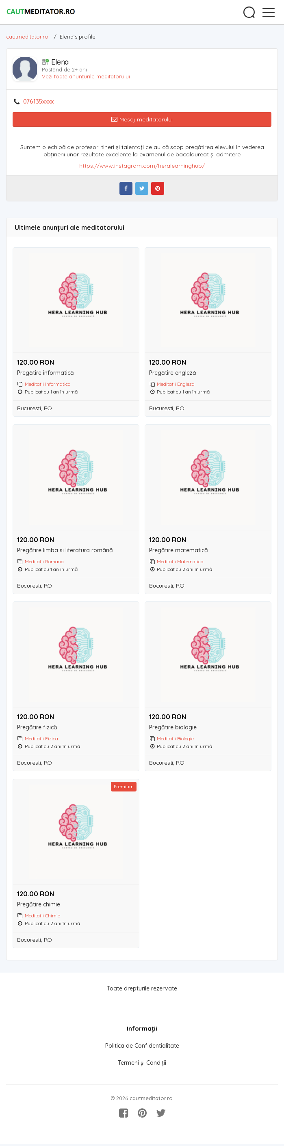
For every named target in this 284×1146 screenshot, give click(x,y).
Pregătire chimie (38, 906)
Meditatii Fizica (41, 739)
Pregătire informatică (45, 373)
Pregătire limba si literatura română (65, 550)
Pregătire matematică (178, 550)
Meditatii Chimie (42, 917)
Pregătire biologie (173, 728)
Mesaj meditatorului (142, 119)
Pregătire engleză (172, 373)
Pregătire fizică (37, 728)
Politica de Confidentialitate (142, 1047)
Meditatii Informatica (48, 384)
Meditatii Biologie (175, 739)
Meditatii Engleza (176, 384)
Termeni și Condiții (142, 1064)
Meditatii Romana (44, 562)
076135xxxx (38, 101)
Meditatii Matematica (180, 562)
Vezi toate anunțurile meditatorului (86, 76)
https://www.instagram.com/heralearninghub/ (142, 165)
